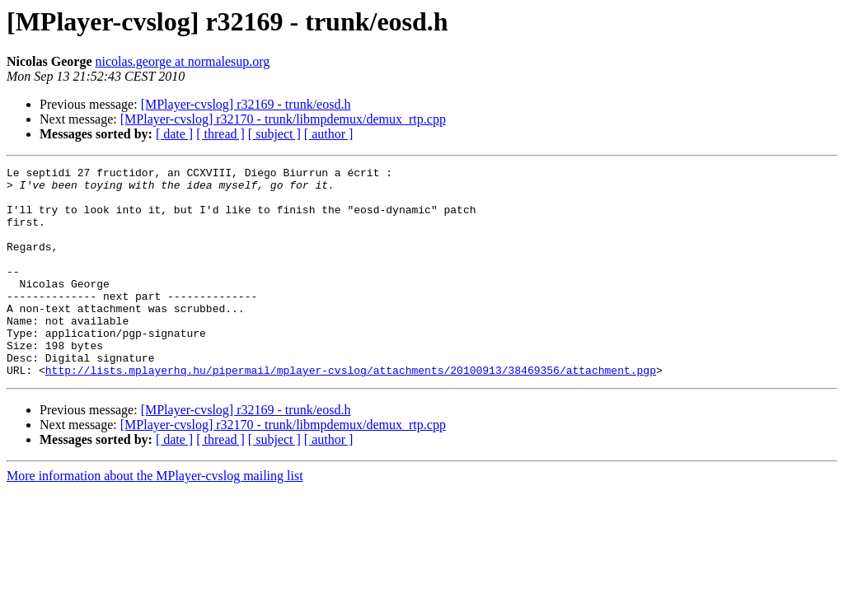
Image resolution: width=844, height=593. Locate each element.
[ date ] (174, 134)
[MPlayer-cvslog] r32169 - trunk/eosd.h (246, 104)
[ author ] (329, 134)
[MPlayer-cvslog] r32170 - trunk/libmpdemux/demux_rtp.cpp (283, 119)
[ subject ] (274, 134)
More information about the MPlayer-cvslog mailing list (155, 518)
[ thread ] (220, 134)
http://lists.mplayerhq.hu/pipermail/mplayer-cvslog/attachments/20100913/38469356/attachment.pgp (350, 411)
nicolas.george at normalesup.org (183, 61)
